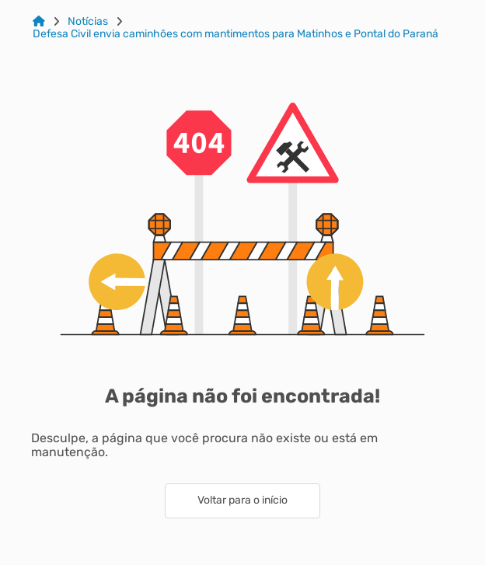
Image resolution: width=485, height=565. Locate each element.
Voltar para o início (242, 500)
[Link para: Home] (39, 22)
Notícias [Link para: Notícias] (88, 22)
